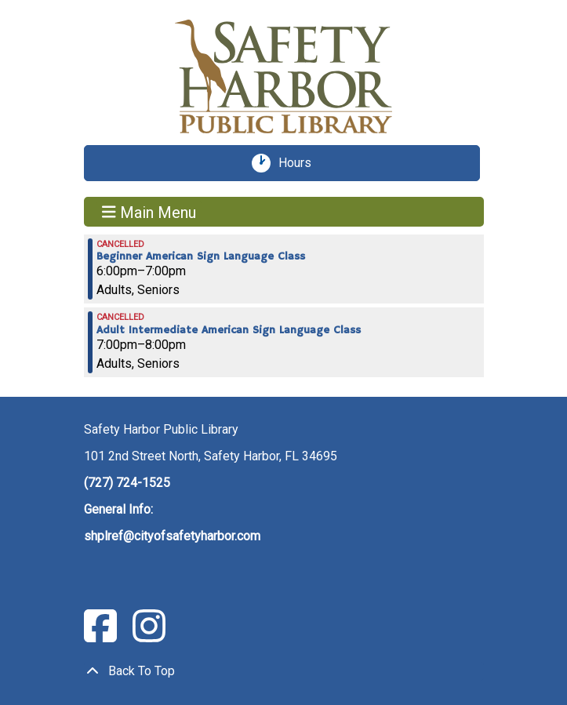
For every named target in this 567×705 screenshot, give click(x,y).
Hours (300, 163)
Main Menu (149, 212)
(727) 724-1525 (127, 482)
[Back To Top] (284, 671)
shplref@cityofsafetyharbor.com (172, 536)
